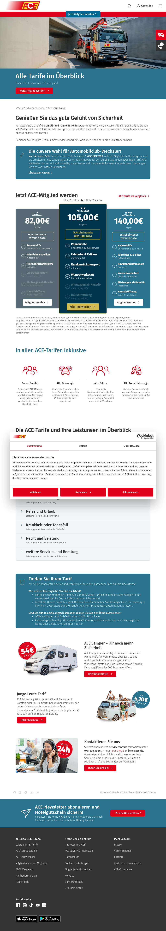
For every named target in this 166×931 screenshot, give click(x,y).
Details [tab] (83, 445)
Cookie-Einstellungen (77, 863)
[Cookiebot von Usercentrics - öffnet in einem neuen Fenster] (139, 436)
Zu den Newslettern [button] (129, 813)
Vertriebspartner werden (128, 863)
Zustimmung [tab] (34, 445)
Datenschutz (72, 856)
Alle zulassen (130, 492)
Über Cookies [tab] (132, 445)
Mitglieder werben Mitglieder (32, 863)
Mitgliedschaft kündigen (78, 869)
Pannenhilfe (22, 881)
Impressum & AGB (75, 844)
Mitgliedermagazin (26, 875)
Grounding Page (74, 887)
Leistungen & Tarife (27, 844)
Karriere (119, 856)
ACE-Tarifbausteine (26, 850)
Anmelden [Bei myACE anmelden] (144, 6)
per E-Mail (118, 750)
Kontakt (69, 875)
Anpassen (83, 492)
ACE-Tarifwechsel (25, 856)
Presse (118, 844)
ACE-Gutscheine (123, 869)
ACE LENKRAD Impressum (79, 850)
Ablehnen (35, 492)
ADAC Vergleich (24, 869)
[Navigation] (160, 6)
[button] (34, 91)
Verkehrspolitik (122, 850)
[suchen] (129, 6)
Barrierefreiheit (74, 881)
